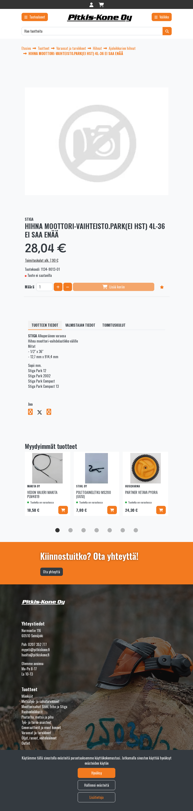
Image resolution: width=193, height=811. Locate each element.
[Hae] (92, 31)
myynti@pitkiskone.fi (36, 649)
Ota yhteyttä (51, 571)
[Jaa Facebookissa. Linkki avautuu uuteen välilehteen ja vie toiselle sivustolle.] (32, 412)
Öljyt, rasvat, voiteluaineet (39, 738)
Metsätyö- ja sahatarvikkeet (40, 701)
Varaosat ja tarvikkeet (36, 732)
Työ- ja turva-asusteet (36, 722)
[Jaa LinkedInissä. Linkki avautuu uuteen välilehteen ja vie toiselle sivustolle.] (51, 412)
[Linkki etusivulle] (99, 18)
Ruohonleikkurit (32, 711)
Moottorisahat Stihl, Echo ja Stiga (44, 706)
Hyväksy (96, 773)
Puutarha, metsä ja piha (38, 717)
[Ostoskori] (101, 4)
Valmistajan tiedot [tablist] (80, 325)
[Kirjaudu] (91, 4)
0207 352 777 (37, 644)
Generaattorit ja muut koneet (41, 727)
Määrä (29, 286)
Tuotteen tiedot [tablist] (45, 325)
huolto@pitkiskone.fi (35, 654)
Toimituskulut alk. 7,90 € (41, 260)
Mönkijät (27, 696)
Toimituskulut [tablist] (114, 325)
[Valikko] (162, 17)
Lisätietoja (96, 797)
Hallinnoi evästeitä (96, 785)
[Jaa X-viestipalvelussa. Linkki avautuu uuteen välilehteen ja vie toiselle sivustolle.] (42, 412)
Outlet (26, 743)
